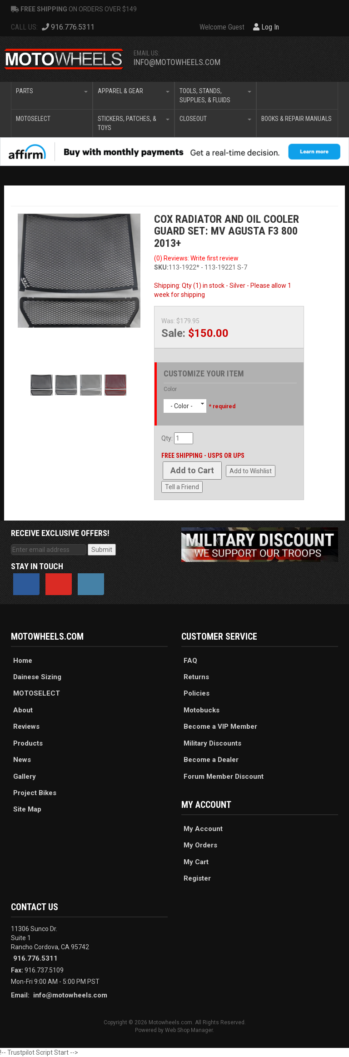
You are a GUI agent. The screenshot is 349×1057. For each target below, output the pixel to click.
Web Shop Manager (189, 1030)
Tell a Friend (182, 487)
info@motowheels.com (177, 62)
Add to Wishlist (250, 471)
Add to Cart (192, 470)
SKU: (161, 267)
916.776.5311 (35, 958)
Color (170, 389)
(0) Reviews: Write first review (196, 258)
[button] (51, 95)
